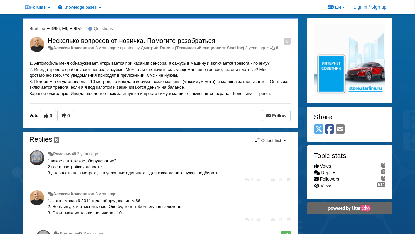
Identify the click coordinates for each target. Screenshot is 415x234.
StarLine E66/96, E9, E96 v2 (56, 28)
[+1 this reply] (273, 179)
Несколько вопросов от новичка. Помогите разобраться (131, 40)
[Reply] (253, 179)
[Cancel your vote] (280, 179)
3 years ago (87, 154)
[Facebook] (329, 129)
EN (336, 7)
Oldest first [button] (270, 140)
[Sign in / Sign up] (370, 7)
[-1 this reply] (289, 179)
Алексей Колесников (73, 48)
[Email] (340, 129)
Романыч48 (64, 154)
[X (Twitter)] (318, 129)
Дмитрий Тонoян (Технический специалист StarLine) (192, 48)
